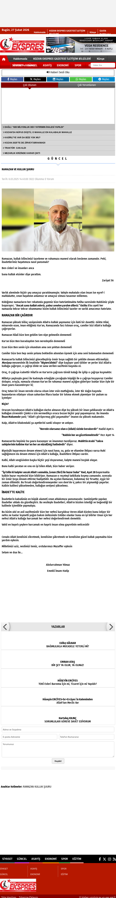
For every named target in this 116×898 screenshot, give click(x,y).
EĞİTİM (76, 857)
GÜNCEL (58, 159)
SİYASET (7, 857)
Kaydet (58, 759)
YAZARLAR (58, 625)
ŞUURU (47, 784)
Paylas (12, 79)
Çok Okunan (29, 85)
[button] (5, 624)
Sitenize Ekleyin (28, 895)
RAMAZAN (28, 784)
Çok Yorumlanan (87, 85)
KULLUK (39, 784)
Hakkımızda (40, 32)
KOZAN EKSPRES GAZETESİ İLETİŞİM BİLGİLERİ (67, 32)
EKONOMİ (51, 857)
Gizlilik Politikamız (105, 32)
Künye (93, 32)
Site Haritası (8, 895)
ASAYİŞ (35, 857)
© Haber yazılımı (97, 895)
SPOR (64, 857)
